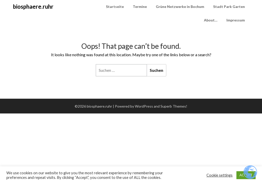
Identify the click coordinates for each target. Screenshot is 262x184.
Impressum (235, 20)
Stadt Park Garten (229, 6)
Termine (140, 6)
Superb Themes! (173, 106)
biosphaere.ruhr (33, 6)
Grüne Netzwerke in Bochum (180, 6)
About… (210, 20)
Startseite (115, 6)
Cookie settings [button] (219, 175)
